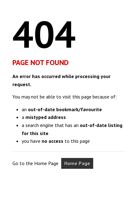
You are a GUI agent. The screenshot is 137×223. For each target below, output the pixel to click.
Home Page (77, 163)
